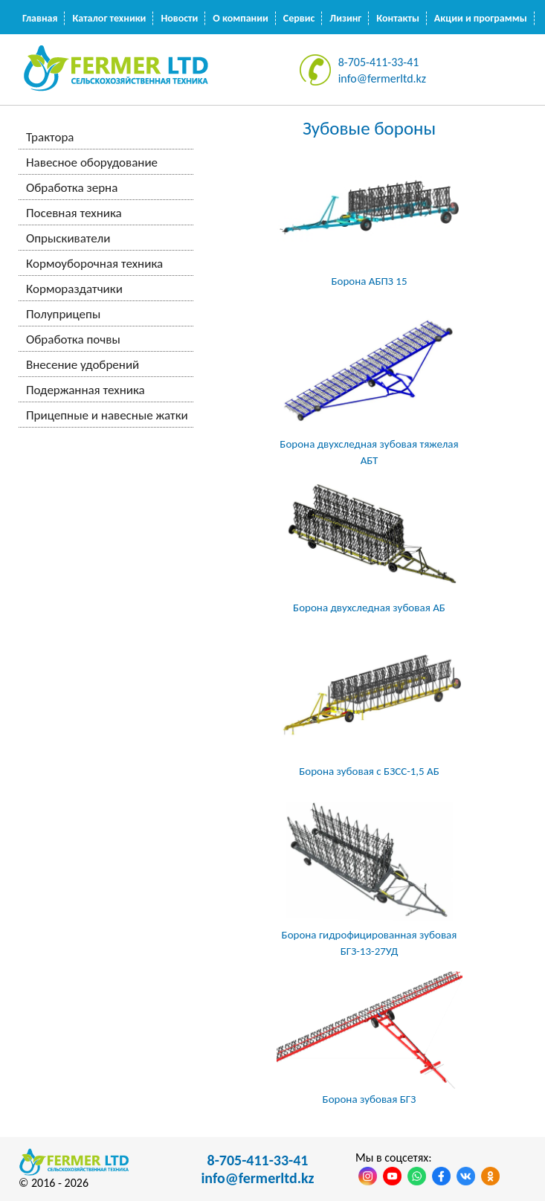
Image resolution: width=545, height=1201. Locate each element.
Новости (179, 18)
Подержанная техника (85, 390)
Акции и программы (480, 18)
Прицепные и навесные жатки (107, 415)
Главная (39, 18)
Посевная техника (74, 213)
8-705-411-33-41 (378, 62)
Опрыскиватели (68, 238)
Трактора (50, 137)
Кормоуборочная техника (94, 263)
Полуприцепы (63, 314)
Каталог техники (109, 18)
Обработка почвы (73, 339)
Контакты (397, 18)
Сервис (299, 18)
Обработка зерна (71, 188)
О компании (240, 18)
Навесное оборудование (92, 162)
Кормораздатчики (74, 289)
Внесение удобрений (82, 365)
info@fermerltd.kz (382, 78)
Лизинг (345, 18)
